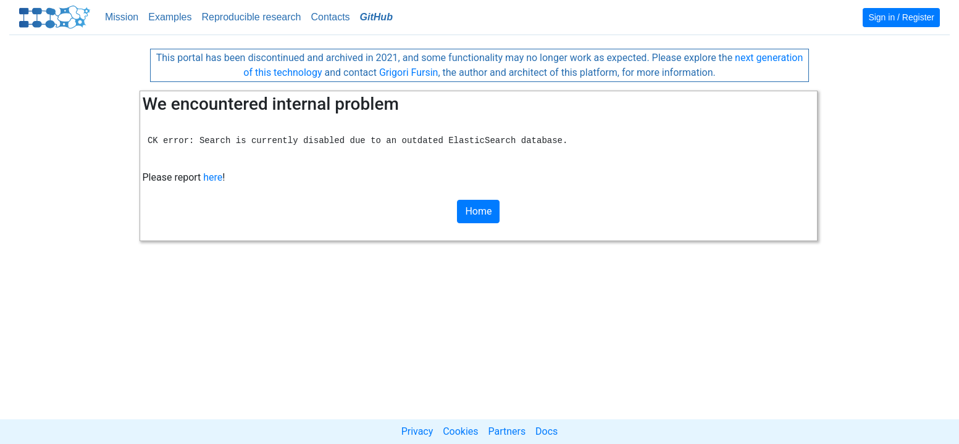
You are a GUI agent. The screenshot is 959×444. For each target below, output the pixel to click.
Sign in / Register (901, 17)
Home (478, 211)
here (212, 177)
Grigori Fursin (408, 72)
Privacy (417, 431)
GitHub (376, 17)
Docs (546, 431)
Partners (507, 431)
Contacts (330, 17)
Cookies (460, 431)
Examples (169, 17)
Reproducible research (251, 17)
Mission (121, 17)
